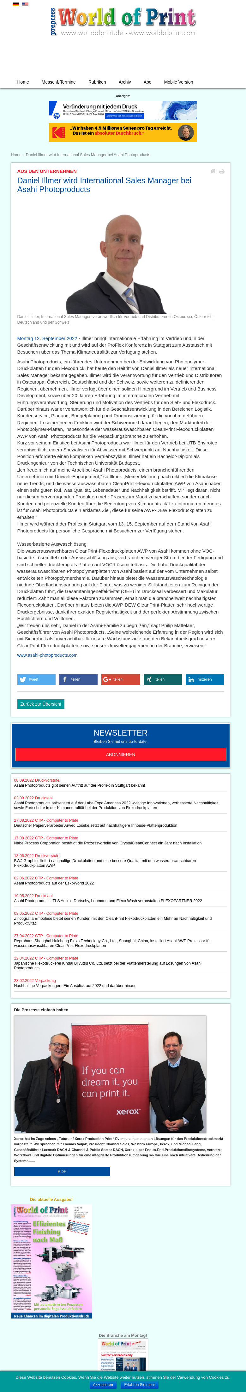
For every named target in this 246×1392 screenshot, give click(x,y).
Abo (148, 82)
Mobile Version (178, 82)
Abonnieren (120, 754)
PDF (61, 1171)
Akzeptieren (103, 1385)
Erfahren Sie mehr (139, 1385)
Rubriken (97, 82)
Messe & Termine (59, 82)
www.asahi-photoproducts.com (47, 655)
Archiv (125, 82)
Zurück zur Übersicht (41, 704)
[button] (36, 679)
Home (23, 82)
